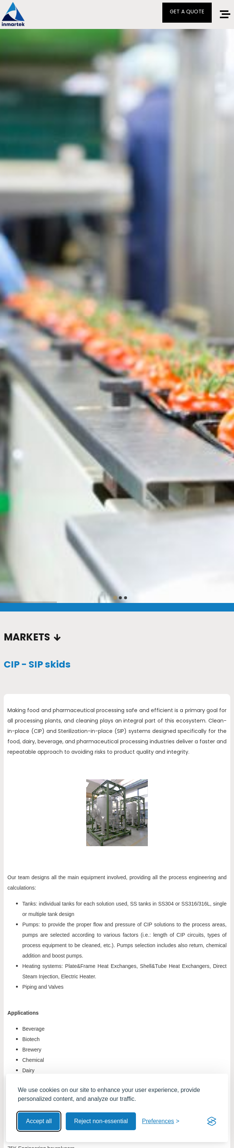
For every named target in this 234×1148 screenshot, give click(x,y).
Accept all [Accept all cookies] (39, 1121)
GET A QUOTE (187, 11)
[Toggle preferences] (160, 1121)
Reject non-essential (101, 1121)
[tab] (115, 598)
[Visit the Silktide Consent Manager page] (211, 1121)
